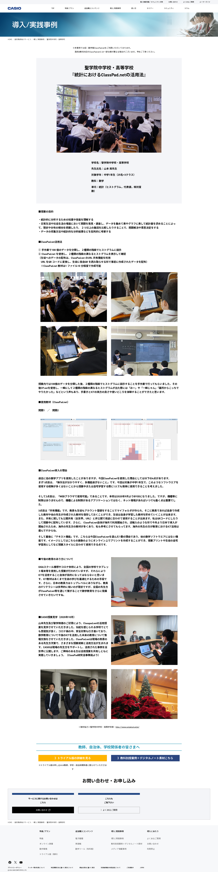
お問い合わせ (173, 2)
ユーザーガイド (205, 2)
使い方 (133, 8)
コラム (186, 8)
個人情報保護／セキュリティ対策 (151, 2)
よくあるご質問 (188, 2)
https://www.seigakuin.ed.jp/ (127, 727)
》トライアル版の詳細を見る (73, 758)
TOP (52, 8)
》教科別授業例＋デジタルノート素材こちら (145, 758)
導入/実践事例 (115, 8)
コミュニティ (169, 8)
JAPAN (142, 868)
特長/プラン (69, 8)
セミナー (150, 8)
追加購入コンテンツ (91, 8)
